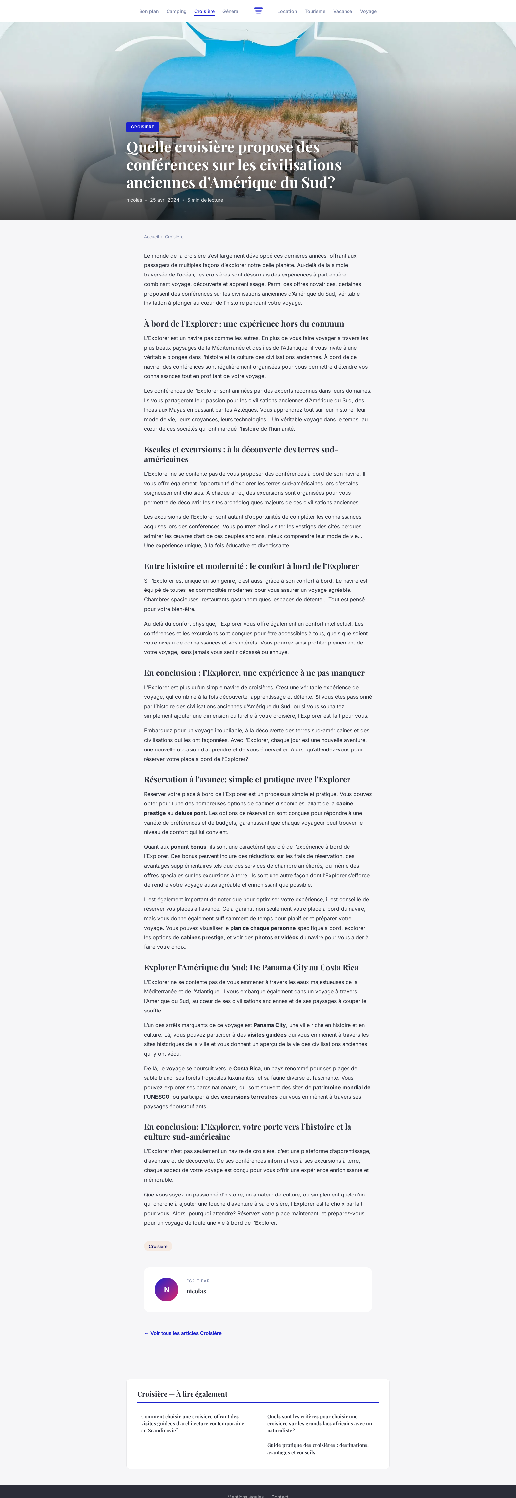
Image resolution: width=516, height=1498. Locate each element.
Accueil (151, 236)
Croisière (204, 11)
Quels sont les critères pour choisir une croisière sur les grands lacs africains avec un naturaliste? (319, 1423)
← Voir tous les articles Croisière (183, 1333)
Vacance (342, 11)
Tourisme (315, 11)
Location (287, 11)
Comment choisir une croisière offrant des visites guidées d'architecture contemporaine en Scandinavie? (192, 1423)
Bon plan (149, 11)
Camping (177, 11)
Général (231, 11)
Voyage (368, 11)
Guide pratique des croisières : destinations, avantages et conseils (318, 1448)
